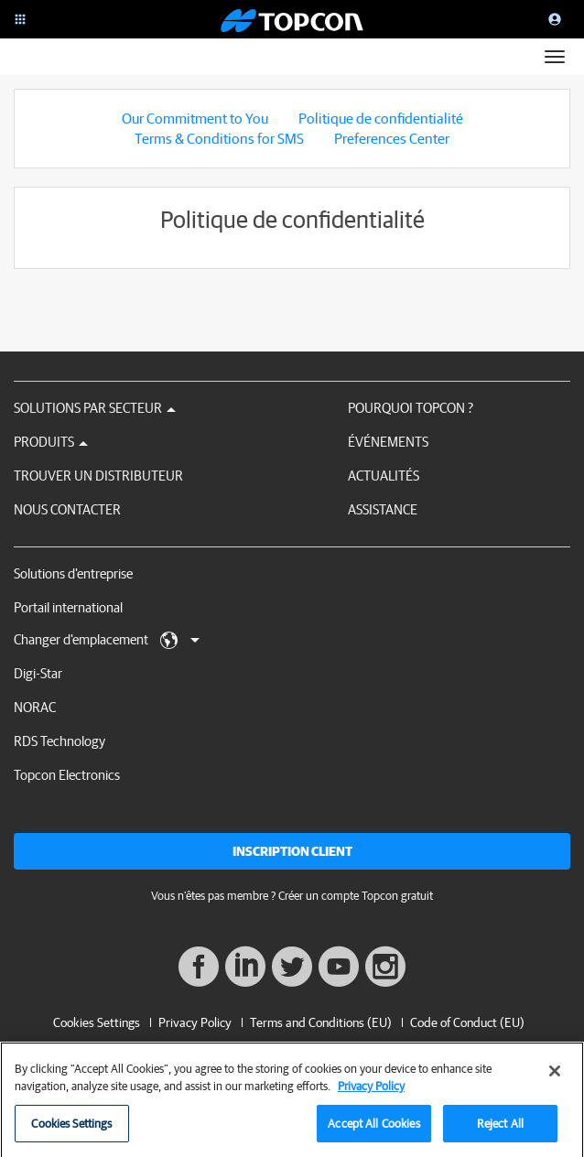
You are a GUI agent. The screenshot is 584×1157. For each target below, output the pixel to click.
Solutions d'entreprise (73, 573)
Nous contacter (67, 509)
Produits (51, 441)
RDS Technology (59, 741)
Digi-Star (38, 673)
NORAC (35, 707)
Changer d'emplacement (107, 641)
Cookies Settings (96, 1023)
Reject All (500, 1131)
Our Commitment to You (195, 118)
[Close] (555, 1078)
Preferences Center (391, 138)
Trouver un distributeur (98, 475)
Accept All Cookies (373, 1131)
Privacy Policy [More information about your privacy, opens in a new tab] (371, 1094)
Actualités (383, 475)
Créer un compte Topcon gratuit (355, 896)
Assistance (382, 509)
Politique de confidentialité (380, 118)
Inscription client (292, 851)
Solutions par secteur (95, 408)
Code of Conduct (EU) (467, 1022)
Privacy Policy (195, 1022)
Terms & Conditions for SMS (219, 138)
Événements (388, 441)
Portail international (68, 607)
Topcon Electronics (67, 775)
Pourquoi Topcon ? (410, 408)
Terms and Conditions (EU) (321, 1022)
